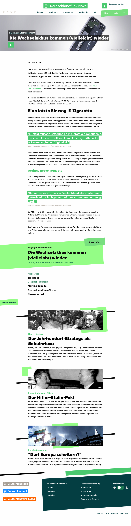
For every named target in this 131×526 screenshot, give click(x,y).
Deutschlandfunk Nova (57, 483)
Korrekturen (86, 491)
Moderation (84, 12)
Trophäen (51, 495)
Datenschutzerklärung (91, 483)
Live (106, 13)
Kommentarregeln (89, 495)
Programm (68, 12)
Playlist (115, 13)
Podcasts (53, 12)
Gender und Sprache (90, 499)
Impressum (86, 487)
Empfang (51, 491)
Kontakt (50, 487)
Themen (39, 12)
